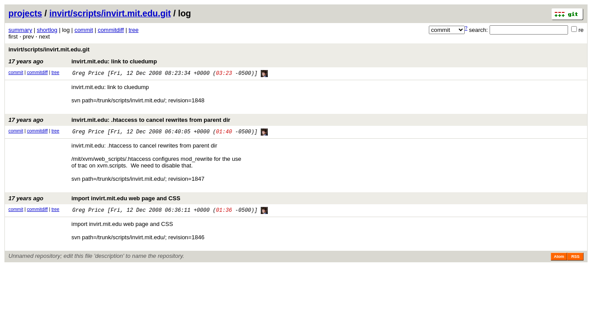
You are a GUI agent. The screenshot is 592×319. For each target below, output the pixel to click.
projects (25, 13)
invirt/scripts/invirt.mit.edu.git (110, 13)
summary (20, 30)
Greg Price (88, 74)
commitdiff (111, 30)
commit (83, 30)
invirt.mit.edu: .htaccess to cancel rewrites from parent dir (119, 120)
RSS (575, 259)
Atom (559, 259)
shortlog (47, 30)
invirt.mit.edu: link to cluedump (82, 61)
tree (133, 30)
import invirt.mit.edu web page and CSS (94, 200)
